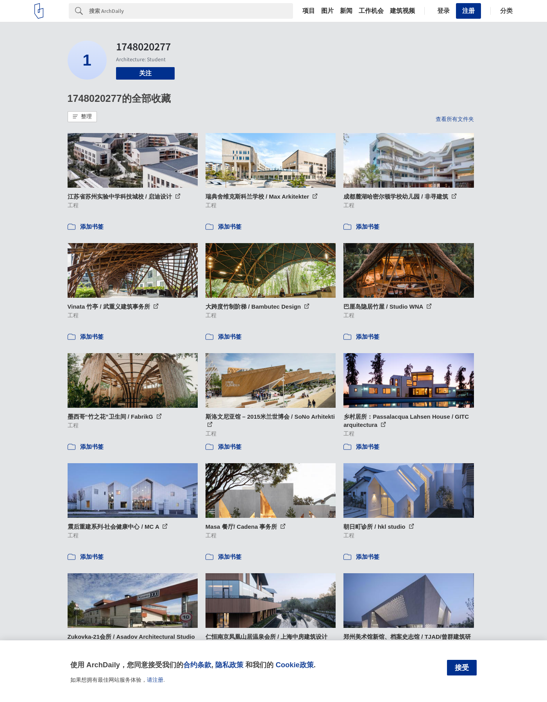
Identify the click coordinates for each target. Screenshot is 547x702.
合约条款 (197, 665)
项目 (308, 11)
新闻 (346, 11)
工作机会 (371, 11)
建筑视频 (402, 11)
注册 (468, 10)
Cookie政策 (294, 665)
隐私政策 (229, 665)
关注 (145, 73)
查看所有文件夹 (455, 119)
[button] (82, 116)
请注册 (155, 680)
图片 (327, 11)
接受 (462, 668)
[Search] (191, 11)
